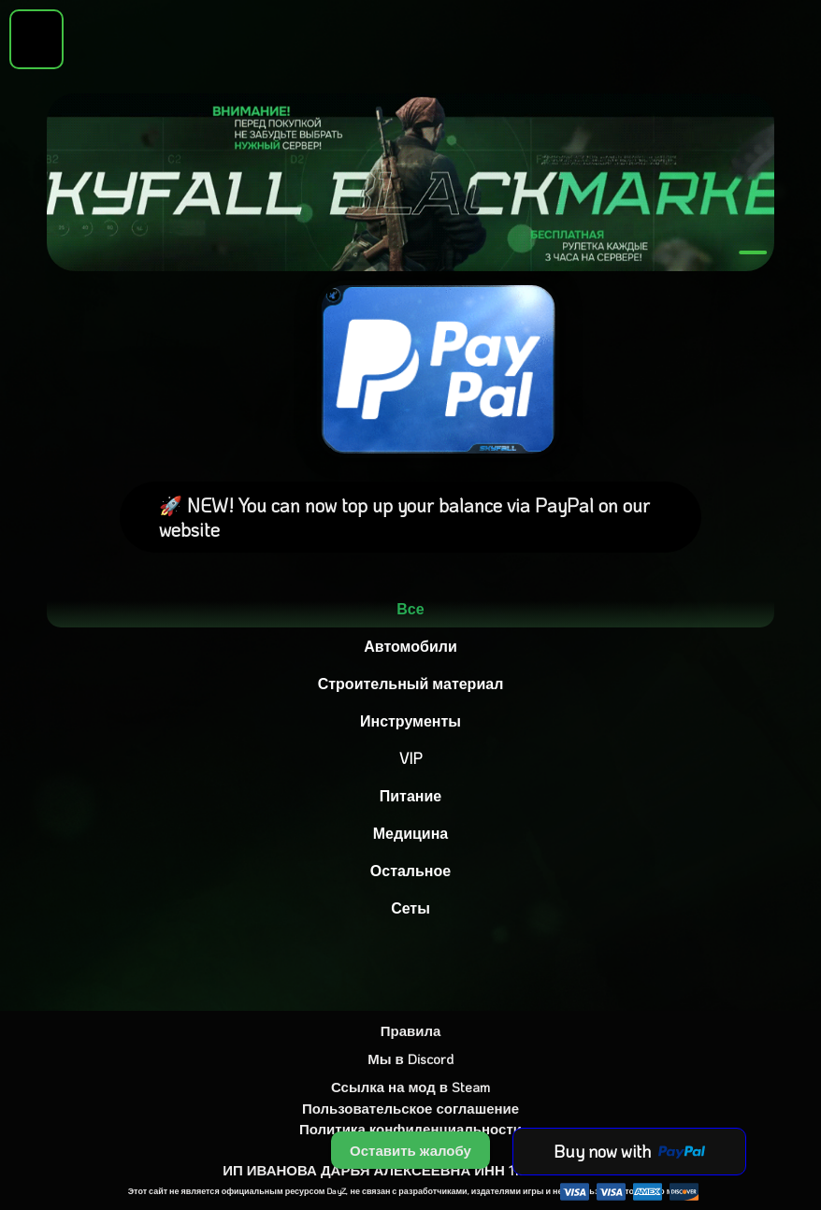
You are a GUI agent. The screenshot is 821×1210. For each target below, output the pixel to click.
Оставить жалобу (410, 1150)
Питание (410, 795)
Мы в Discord (410, 1058)
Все (410, 608)
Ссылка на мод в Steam (410, 1086)
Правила (411, 1030)
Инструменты (410, 720)
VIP (410, 758)
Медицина (410, 833)
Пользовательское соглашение (410, 1108)
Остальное (410, 870)
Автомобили (410, 645)
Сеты (410, 907)
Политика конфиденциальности (410, 1128)
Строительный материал (411, 683)
